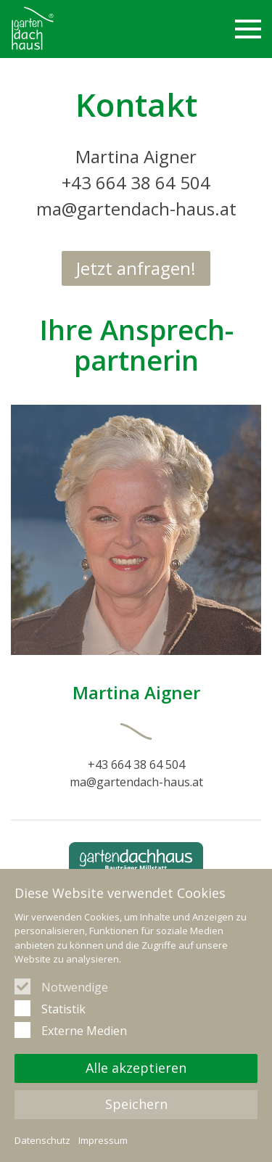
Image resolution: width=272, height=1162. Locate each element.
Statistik (63, 1009)
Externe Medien (84, 1031)
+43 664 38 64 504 (136, 182)
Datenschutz (42, 1140)
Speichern (136, 1104)
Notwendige (74, 987)
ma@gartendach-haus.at (136, 209)
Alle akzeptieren (136, 1067)
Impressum (103, 1140)
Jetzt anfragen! (136, 268)
